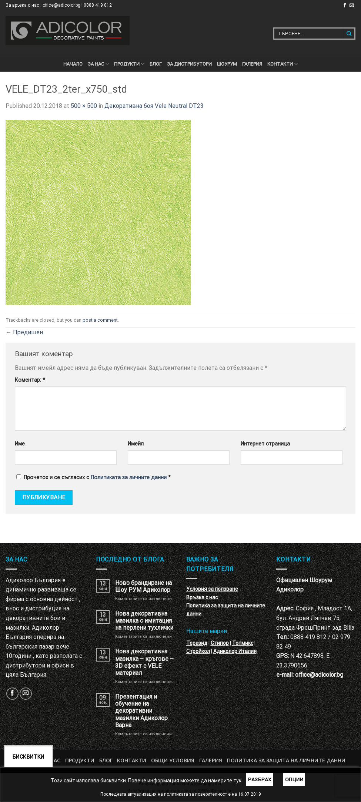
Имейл (136, 444)
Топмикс (242, 643)
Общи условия (172, 760)
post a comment (100, 320)
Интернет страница (265, 444)
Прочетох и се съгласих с (93, 477)
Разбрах (259, 779)
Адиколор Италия (235, 651)
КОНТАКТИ (282, 63)
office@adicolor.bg (319, 674)
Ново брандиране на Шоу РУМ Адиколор (143, 586)
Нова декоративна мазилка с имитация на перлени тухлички (144, 620)
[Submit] (349, 33)
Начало (73, 64)
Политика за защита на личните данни (286, 760)
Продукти (79, 760)
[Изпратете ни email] (352, 5)
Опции (294, 779)
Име (20, 444)
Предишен (24, 332)
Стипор (220, 643)
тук (237, 780)
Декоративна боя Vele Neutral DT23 (154, 105)
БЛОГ (156, 64)
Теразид (196, 643)
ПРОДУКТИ (129, 63)
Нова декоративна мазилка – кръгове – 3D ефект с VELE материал (144, 662)
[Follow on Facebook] (344, 5)
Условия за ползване (212, 589)
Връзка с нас (202, 597)
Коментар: (30, 380)
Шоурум (227, 64)
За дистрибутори (189, 64)
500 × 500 (84, 105)
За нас (98, 63)
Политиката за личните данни (129, 477)
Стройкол (198, 651)
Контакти (131, 760)
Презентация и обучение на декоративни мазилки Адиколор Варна (141, 711)
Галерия (252, 64)
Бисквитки (28, 757)
